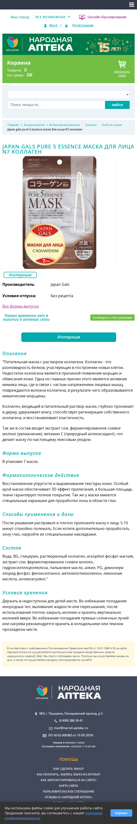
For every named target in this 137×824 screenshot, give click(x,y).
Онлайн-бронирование (107, 17)
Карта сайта (68, 786)
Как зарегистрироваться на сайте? (68, 780)
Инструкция (20, 275)
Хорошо (121, 813)
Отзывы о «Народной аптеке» (68, 797)
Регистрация (82, 25)
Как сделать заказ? (68, 769)
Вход (53, 25)
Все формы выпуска (20, 306)
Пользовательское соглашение (68, 791)
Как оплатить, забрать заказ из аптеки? (68, 774)
